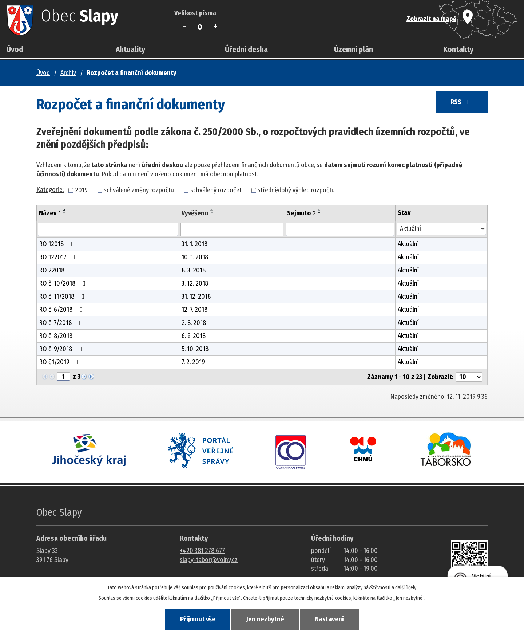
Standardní (200, 26)
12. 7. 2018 (194, 310)
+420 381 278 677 (202, 551)
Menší (184, 26)
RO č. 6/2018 (62, 310)
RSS (460, 103)
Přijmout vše (196, 619)
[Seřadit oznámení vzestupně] (65, 209)
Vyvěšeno (195, 213)
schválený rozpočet (216, 190)
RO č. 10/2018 (63, 283)
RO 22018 (58, 270)
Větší (215, 26)
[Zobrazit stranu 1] (63, 376)
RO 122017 (59, 257)
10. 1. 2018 (195, 257)
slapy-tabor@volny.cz (209, 560)
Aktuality (130, 49)
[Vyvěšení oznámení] (231, 229)
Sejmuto (301, 213)
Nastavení (331, 619)
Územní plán (353, 49)
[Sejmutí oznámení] (340, 229)
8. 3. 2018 (194, 270)
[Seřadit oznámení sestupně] (65, 212)
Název (50, 213)
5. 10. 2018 (195, 349)
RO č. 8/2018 (62, 336)
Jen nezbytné (265, 619)
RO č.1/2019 (61, 362)
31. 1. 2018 (194, 244)
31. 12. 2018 (196, 296)
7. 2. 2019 (193, 362)
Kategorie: (50, 190)
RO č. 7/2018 (62, 323)
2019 (81, 190)
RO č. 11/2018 (63, 296)
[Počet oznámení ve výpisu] (469, 377)
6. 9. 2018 (194, 336)
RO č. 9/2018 (62, 349)
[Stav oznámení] (441, 229)
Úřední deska (246, 49)
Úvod (15, 49)
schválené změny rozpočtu (139, 190)
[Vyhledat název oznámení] (108, 229)
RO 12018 (58, 244)
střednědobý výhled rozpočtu (296, 190)
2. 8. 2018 (194, 323)
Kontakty (458, 49)
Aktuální (408, 244)
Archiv (68, 73)
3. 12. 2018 (195, 283)
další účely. (406, 587)
